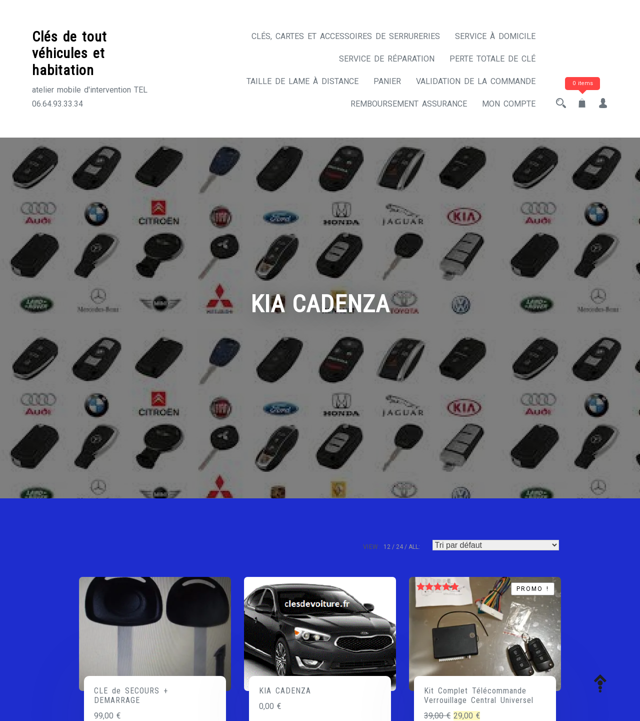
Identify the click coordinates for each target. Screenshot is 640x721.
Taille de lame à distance (302, 81)
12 (387, 546)
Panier (387, 81)
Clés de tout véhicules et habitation (69, 54)
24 (399, 546)
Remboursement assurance (408, 104)
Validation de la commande (476, 81)
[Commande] (495, 545)
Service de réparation (386, 59)
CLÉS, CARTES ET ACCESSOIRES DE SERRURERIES (346, 36)
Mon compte (509, 104)
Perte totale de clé (493, 59)
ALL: (414, 546)
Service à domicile (495, 36)
